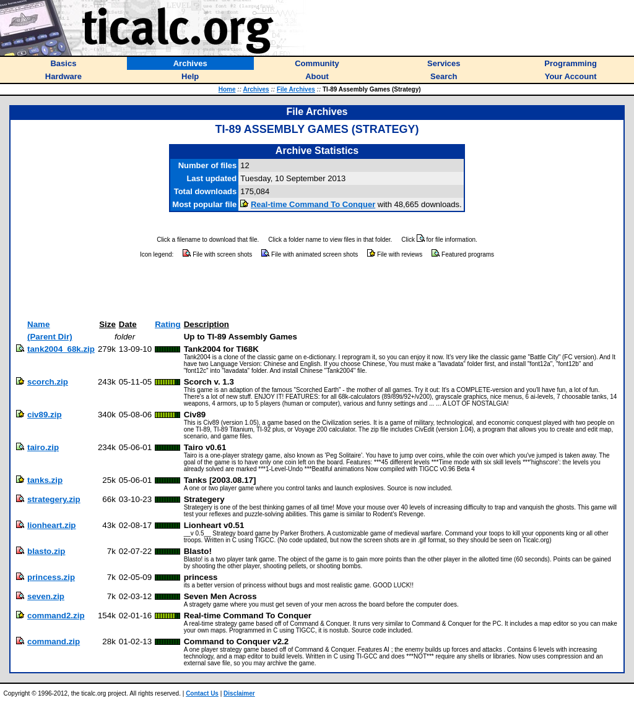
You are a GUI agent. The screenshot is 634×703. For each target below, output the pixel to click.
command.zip (53, 641)
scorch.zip (47, 381)
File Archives (296, 89)
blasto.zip (46, 551)
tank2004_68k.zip (61, 349)
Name (38, 324)
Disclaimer (239, 693)
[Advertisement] (317, 289)
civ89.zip (44, 414)
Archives (256, 89)
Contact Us (202, 693)
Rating (167, 324)
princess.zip (51, 577)
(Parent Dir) (49, 336)
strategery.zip (53, 499)
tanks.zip (45, 480)
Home (227, 89)
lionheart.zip (51, 525)
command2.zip (56, 615)
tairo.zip (43, 447)
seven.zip (45, 596)
